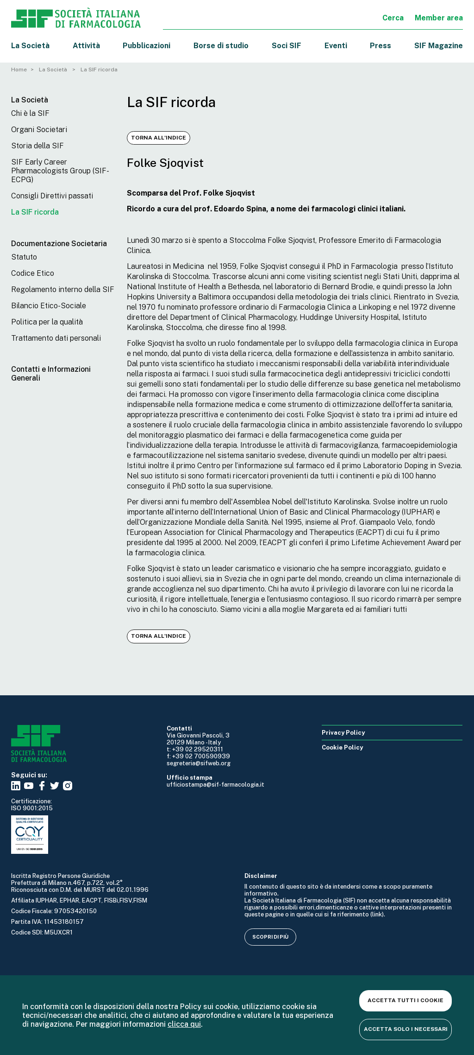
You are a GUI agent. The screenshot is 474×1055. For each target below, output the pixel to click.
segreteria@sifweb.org (199, 763)
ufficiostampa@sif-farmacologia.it (215, 784)
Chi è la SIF (30, 113)
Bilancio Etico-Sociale (48, 305)
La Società (30, 45)
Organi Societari (39, 129)
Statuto (24, 257)
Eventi (335, 45)
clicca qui (184, 1024)
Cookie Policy (342, 747)
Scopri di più (270, 937)
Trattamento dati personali (56, 338)
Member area (439, 17)
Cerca (393, 17)
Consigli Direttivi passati (52, 195)
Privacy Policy (343, 732)
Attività (86, 45)
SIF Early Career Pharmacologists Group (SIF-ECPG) (60, 171)
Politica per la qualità (47, 322)
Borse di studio (221, 45)
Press (380, 45)
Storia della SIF (37, 145)
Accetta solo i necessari (406, 1029)
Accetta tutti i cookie (405, 1000)
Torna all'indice (158, 137)
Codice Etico (32, 273)
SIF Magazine (438, 45)
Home (19, 69)
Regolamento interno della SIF (62, 289)
